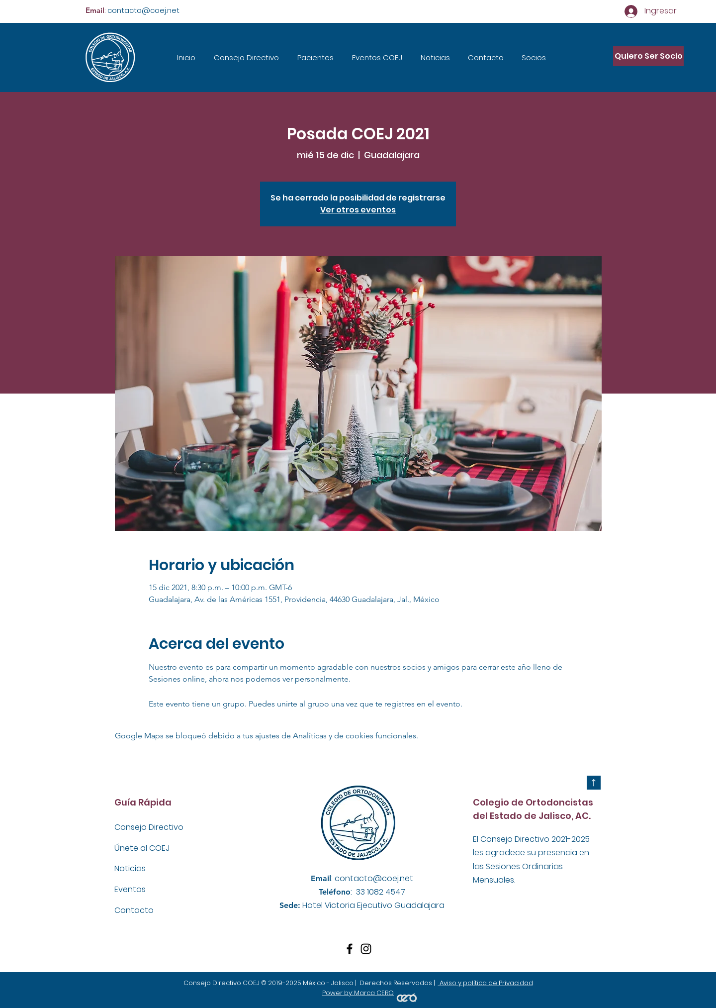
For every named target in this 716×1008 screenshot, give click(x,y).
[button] (315, 57)
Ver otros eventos (358, 209)
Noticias (131, 868)
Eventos (132, 889)
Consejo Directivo (148, 827)
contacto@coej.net (143, 10)
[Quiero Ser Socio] (648, 56)
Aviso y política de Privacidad (485, 983)
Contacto (134, 910)
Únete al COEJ (142, 848)
